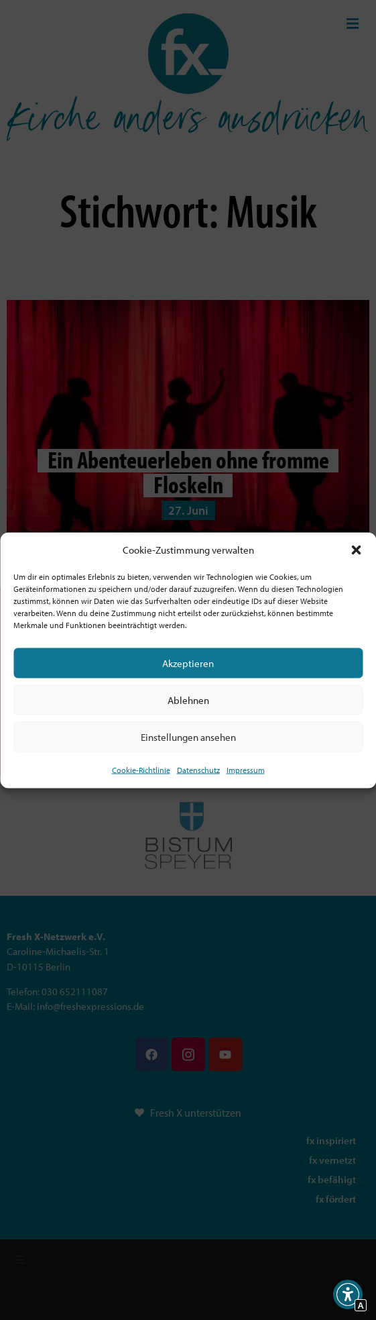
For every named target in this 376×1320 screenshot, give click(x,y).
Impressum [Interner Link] (246, 770)
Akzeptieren (188, 662)
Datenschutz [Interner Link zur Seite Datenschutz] (198, 770)
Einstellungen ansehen (188, 736)
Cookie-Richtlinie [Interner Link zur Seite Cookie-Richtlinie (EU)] (141, 770)
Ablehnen (188, 699)
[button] (356, 549)
